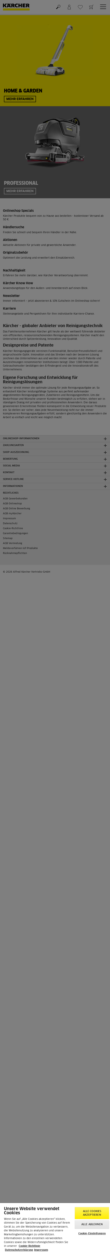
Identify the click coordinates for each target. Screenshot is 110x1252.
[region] (55, 1227)
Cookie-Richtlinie (29, 1246)
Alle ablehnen (92, 1224)
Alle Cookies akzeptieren (92, 1213)
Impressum (41, 1250)
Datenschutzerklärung (19, 1250)
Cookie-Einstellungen (92, 1233)
